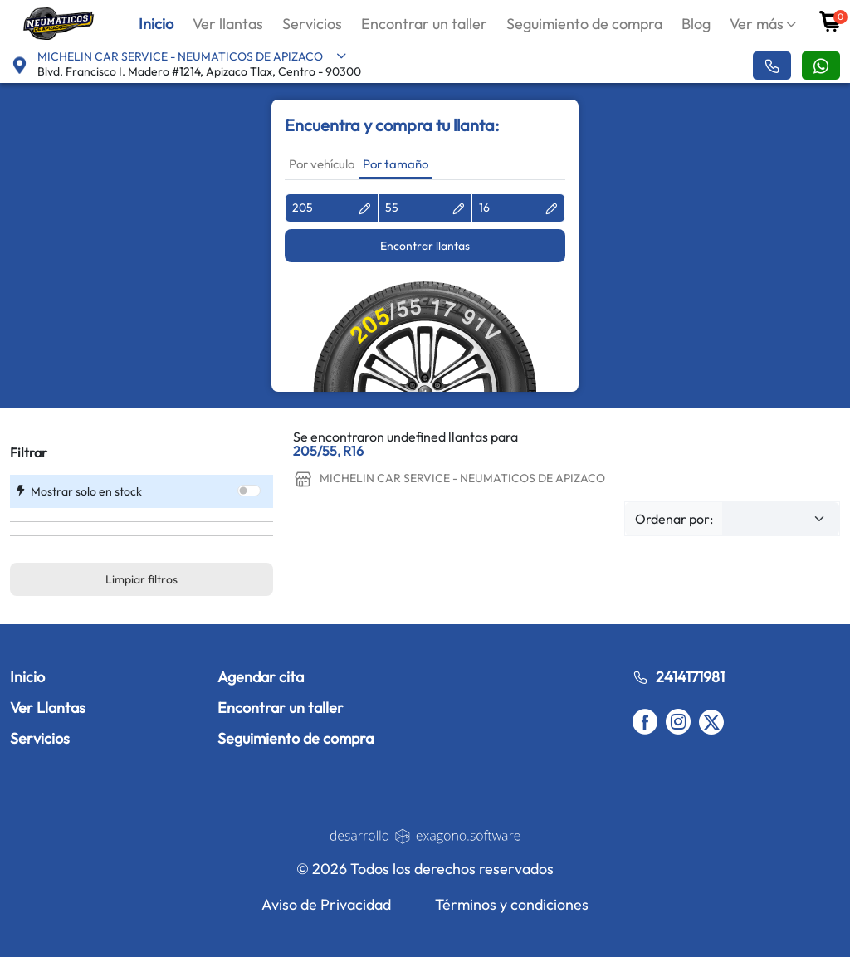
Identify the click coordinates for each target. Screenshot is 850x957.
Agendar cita (260, 676)
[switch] (249, 490)
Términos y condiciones (512, 904)
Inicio (156, 23)
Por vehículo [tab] (321, 164)
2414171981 (679, 676)
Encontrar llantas (425, 245)
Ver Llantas (47, 707)
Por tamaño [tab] (395, 164)
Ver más (757, 23)
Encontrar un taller (424, 23)
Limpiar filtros (141, 579)
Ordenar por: (674, 518)
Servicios (312, 23)
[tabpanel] (425, 292)
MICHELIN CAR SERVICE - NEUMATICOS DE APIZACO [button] (192, 56)
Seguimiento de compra (584, 23)
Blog (696, 23)
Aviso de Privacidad (326, 904)
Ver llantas (228, 23)
